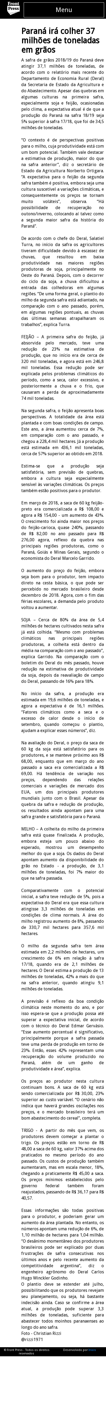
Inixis (92, 1350)
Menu (64, 10)
